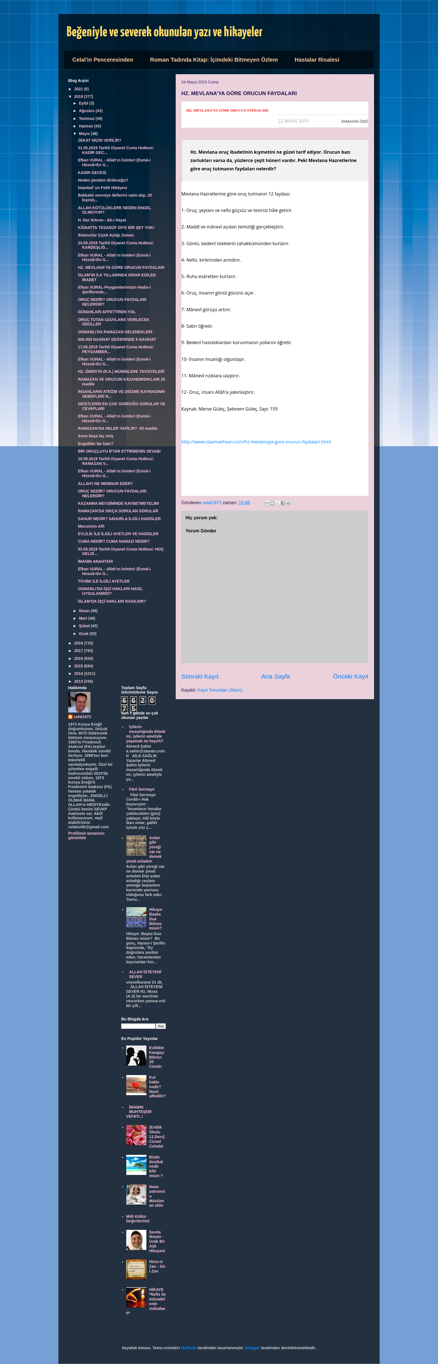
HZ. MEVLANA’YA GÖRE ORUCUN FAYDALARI (121, 267)
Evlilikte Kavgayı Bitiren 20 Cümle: (156, 1057)
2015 (79, 666)
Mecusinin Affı (91, 526)
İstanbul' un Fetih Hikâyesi (102, 187)
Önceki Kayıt (350, 676)
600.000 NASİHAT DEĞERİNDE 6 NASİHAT (117, 339)
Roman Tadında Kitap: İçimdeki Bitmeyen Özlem (214, 60)
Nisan (85, 611)
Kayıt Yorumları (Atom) (219, 690)
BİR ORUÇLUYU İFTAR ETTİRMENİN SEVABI (119, 451)
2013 (79, 681)
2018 (79, 643)
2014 (79, 673)
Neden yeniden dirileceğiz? (103, 180)
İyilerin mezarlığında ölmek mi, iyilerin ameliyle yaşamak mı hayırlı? (146, 734)
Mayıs (85, 133)
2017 (79, 650)
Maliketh (188, 1348)
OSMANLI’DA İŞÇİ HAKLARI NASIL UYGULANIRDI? (110, 591)
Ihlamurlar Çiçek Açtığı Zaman (106, 235)
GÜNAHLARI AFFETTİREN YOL (107, 312)
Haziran (86, 126)
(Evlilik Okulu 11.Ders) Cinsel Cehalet (157, 1136)
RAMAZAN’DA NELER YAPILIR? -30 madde (118, 428)
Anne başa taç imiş (95, 436)
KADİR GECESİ (92, 172)
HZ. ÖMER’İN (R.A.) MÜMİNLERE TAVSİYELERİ (121, 371)
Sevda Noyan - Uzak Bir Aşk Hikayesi (157, 1241)
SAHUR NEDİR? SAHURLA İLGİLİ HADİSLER (119, 518)
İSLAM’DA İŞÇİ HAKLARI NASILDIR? (112, 601)
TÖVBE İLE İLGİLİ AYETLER (104, 581)
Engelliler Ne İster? (95, 443)
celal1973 (82, 716)
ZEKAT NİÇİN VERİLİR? (99, 140)
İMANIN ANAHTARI (95, 561)
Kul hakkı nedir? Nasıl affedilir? (157, 1086)
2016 (79, 658)
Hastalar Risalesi (317, 60)
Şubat (85, 626)
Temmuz (87, 118)
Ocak (84, 633)
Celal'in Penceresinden (102, 60)
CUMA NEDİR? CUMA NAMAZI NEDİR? (114, 541)
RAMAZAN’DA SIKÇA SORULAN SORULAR (118, 511)
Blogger (252, 1348)
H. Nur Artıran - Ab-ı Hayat (102, 220)
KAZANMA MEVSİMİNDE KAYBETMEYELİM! (118, 503)
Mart (83, 618)
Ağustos (87, 110)
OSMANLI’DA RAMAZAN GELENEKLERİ (115, 332)
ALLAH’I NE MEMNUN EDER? (105, 483)
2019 (79, 96)
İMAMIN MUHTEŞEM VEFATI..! (139, 1112)
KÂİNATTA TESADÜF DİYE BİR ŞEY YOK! (116, 227)
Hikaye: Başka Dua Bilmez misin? (156, 918)
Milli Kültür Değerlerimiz (138, 1218)
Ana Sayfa (275, 676)
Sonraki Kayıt (199, 676)
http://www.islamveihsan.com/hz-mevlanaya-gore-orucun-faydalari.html (256, 442)
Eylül (84, 103)
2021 (79, 89)
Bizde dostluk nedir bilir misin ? (156, 1166)
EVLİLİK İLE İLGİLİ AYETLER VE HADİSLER (118, 534)
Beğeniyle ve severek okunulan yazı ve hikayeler (165, 32)
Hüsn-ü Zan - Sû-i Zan (157, 1266)
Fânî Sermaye (141, 789)
